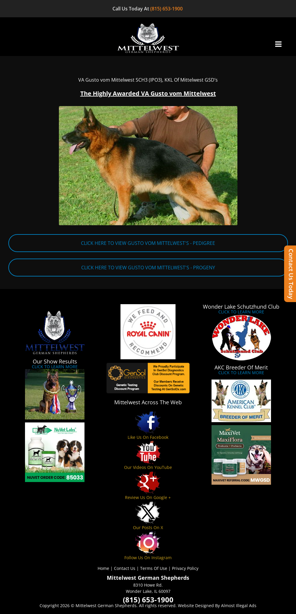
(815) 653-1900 (167, 8)
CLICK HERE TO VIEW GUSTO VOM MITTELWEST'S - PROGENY (148, 267)
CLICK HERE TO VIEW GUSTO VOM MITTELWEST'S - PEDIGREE (148, 243)
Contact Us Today (291, 274)
